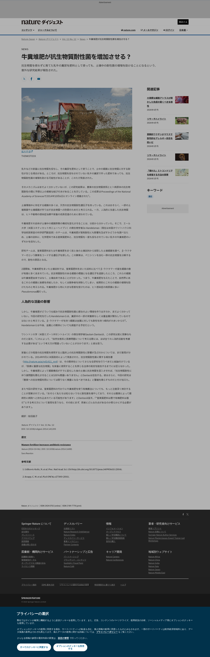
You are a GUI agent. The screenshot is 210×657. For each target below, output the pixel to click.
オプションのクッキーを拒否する (71, 647)
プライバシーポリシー (107, 632)
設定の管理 (63, 638)
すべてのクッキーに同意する (34, 647)
